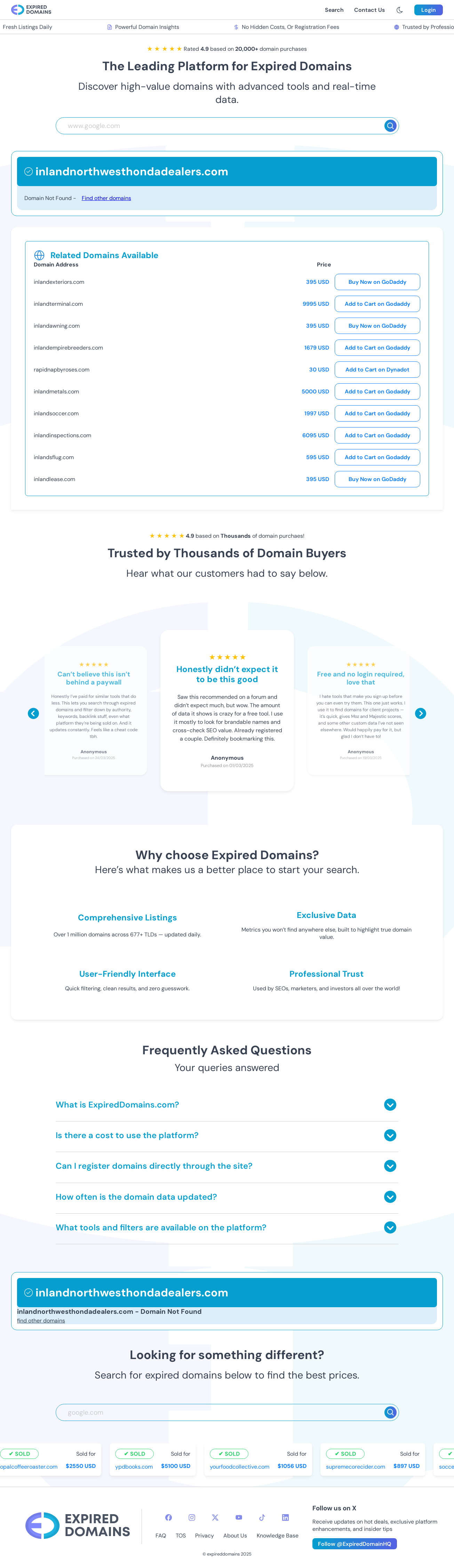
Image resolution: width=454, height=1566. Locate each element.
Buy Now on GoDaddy (377, 282)
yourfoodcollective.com (240, 1466)
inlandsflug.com (54, 457)
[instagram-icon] (192, 1517)
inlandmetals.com (56, 391)
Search (334, 10)
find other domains (41, 1320)
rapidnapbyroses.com (61, 369)
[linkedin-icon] (285, 1517)
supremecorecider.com (356, 1466)
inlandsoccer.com (56, 413)
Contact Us (369, 10)
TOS (181, 1535)
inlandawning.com (57, 325)
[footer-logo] (77, 1526)
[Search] (390, 126)
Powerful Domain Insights (143, 27)
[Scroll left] (33, 713)
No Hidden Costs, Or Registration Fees (287, 27)
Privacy (204, 1535)
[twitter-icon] (215, 1517)
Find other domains (106, 198)
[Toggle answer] (390, 1104)
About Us (235, 1535)
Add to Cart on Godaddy (377, 303)
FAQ (161, 1535)
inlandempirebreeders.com (68, 347)
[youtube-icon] (239, 1517)
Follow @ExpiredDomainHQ (354, 1544)
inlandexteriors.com (59, 282)
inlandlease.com (54, 479)
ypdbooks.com (134, 1466)
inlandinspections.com (62, 435)
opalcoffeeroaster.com (29, 1466)
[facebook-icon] (168, 1517)
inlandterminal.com (58, 303)
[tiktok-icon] (262, 1517)
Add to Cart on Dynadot (377, 369)
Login (428, 10)
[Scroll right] (420, 713)
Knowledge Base (277, 1535)
